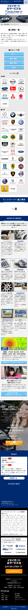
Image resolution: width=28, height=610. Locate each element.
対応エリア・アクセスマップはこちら (13, 362)
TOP (2, 594)
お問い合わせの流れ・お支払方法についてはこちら (13, 394)
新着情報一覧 (13, 478)
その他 (13, 67)
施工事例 (17, 594)
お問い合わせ (18, 597)
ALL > (13, 54)
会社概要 (17, 596)
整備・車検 (13, 63)
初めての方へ (5, 596)
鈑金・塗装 (13, 59)
